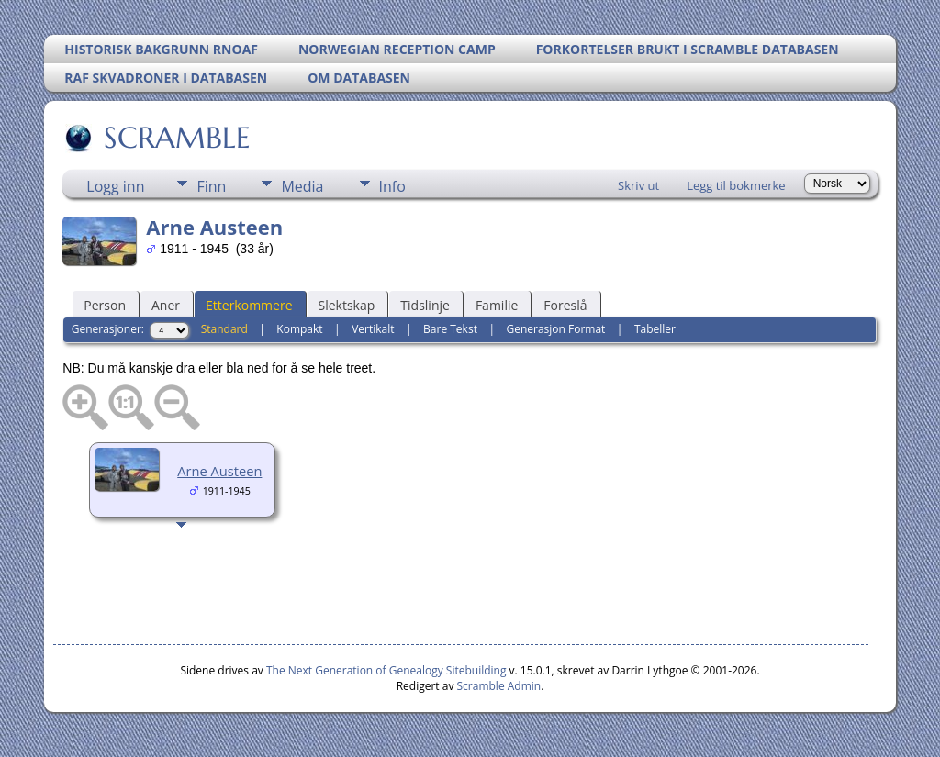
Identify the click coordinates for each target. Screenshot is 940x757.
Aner (165, 305)
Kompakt (299, 329)
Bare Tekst (450, 329)
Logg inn (115, 186)
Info (392, 186)
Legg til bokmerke (736, 185)
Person (105, 305)
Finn (211, 186)
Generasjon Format (555, 329)
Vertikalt (373, 329)
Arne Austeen (219, 471)
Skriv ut (638, 185)
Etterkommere (249, 305)
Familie (497, 305)
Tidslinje (425, 305)
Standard (224, 329)
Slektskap (347, 305)
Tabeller (655, 329)
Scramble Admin (499, 686)
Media (302, 186)
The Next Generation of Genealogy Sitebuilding (386, 670)
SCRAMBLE (176, 137)
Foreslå (565, 305)
